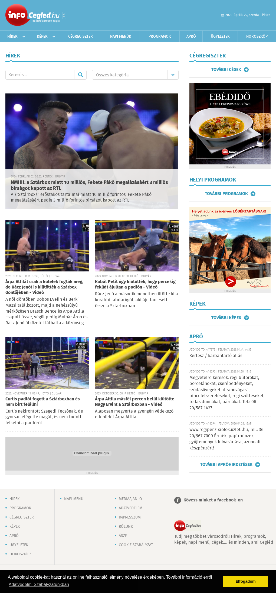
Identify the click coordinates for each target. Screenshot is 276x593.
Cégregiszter (80, 37)
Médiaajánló (130, 499)
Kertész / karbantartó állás (215, 355)
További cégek (226, 69)
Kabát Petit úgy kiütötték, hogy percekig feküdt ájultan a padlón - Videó (135, 284)
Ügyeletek (220, 37)
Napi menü (73, 499)
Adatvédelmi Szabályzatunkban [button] (39, 584)
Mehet (80, 75)
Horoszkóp (257, 37)
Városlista (64, 15)
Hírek (12, 37)
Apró (191, 37)
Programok (160, 37)
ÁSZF (123, 536)
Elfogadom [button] (246, 581)
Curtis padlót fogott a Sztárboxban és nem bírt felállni (42, 402)
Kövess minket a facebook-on (213, 500)
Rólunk (126, 527)
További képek (226, 317)
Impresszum (130, 517)
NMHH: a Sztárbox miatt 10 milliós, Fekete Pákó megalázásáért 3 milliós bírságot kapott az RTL (89, 186)
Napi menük (120, 37)
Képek (42, 37)
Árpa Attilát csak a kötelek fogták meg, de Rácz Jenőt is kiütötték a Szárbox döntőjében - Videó (44, 287)
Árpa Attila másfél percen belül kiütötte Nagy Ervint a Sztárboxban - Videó (134, 402)
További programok (226, 193)
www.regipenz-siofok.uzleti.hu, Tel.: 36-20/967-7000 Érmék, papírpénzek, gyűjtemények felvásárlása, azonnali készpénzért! (227, 438)
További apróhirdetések (226, 464)
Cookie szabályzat (136, 545)
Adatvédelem (130, 508)
